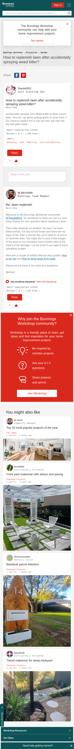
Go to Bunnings (2, 718)
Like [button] (16, 161)
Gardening (12, 142)
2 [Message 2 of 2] (16, 290)
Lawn (21, 142)
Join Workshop (37, 393)
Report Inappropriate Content (22, 130)
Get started (37, 40)
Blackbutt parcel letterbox (22, 564)
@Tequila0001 (14, 218)
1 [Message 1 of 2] (16, 133)
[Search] (37, 13)
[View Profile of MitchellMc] (27, 192)
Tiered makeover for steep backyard (29, 660)
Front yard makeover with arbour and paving (34, 474)
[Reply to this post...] (37, 176)
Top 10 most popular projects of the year (32, 427)
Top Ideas (11, 433)
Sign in (58, 5)
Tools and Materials (50, 142)
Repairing (32, 142)
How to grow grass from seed (38, 258)
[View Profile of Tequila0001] (24, 88)
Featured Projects (15, 479)
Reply (14, 152)
